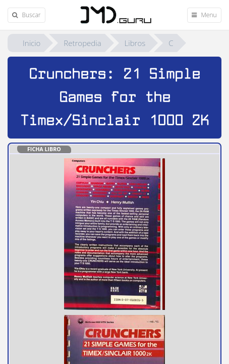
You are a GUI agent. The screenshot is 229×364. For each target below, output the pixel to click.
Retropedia (82, 43)
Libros (135, 43)
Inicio (31, 43)
